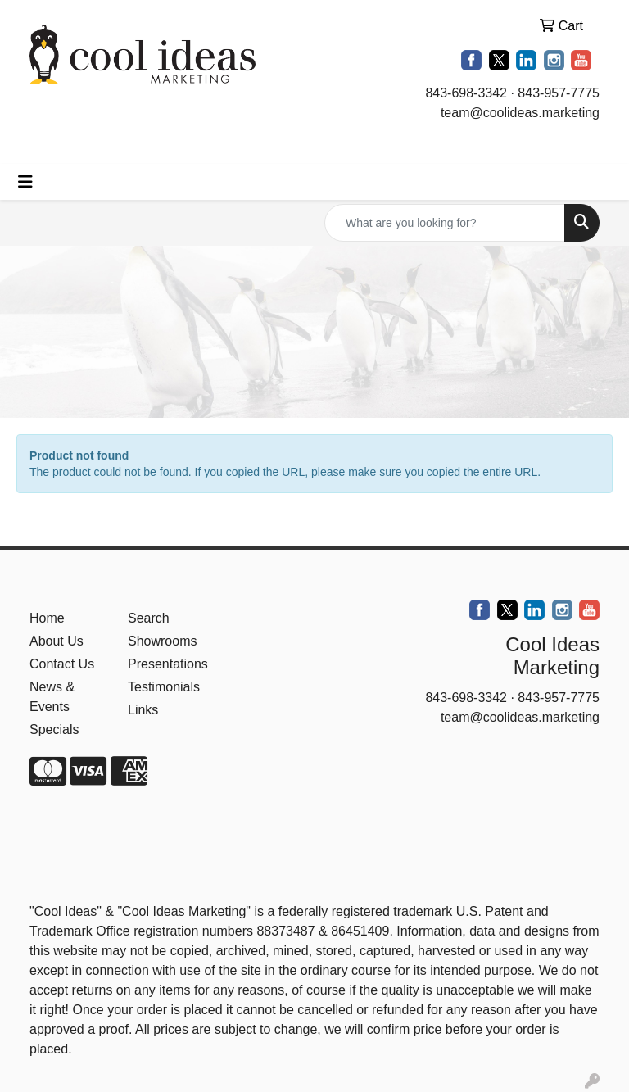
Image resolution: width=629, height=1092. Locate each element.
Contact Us (61, 664)
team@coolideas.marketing (520, 113)
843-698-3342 (466, 93)
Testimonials (164, 687)
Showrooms (162, 641)
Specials (54, 729)
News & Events (52, 697)
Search (149, 618)
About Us (56, 641)
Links (143, 710)
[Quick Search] (444, 223)
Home (47, 618)
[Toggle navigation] (25, 181)
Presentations (167, 664)
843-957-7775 (559, 93)
